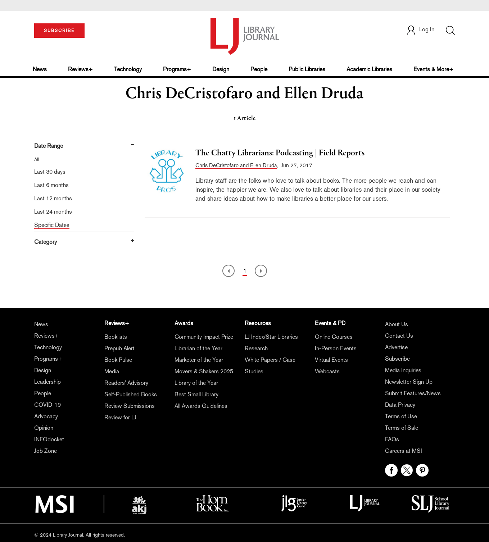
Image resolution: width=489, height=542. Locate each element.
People (258, 69)
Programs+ (177, 69)
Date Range (48, 145)
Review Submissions (129, 405)
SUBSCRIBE (59, 30)
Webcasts (327, 371)
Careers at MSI (403, 450)
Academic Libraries (369, 69)
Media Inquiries (403, 370)
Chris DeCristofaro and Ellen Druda (236, 165)
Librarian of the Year (198, 348)
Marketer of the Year (199, 359)
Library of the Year (196, 382)
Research (256, 348)
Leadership (47, 381)
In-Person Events (336, 348)
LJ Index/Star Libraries (271, 336)
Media (111, 371)
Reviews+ (80, 69)
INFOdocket (49, 439)
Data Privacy (400, 404)
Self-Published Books (130, 394)
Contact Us (399, 335)
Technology (128, 69)
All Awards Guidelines (201, 405)
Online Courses (334, 336)
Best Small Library (196, 394)
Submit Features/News (413, 393)
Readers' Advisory (126, 382)
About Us (396, 324)
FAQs (392, 439)
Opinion (43, 427)
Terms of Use (401, 416)
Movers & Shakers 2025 (204, 371)
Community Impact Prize (204, 336)
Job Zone (45, 450)
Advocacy (46, 416)
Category (45, 241)
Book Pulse (118, 359)
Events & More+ (433, 69)
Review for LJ (120, 417)
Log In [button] (420, 29)
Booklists (115, 336)
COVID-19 (47, 404)
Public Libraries (307, 69)
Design (220, 69)
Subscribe (397, 358)
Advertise (396, 347)
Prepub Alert (119, 348)
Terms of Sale (401, 427)
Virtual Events (331, 359)
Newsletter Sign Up (409, 381)
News (40, 69)
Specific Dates (51, 225)
